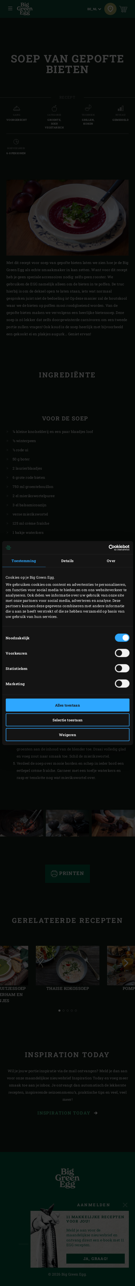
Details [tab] (67, 560)
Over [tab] (111, 560)
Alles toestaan (67, 705)
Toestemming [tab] (24, 560)
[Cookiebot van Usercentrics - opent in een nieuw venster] (107, 548)
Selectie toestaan (68, 720)
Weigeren (67, 734)
